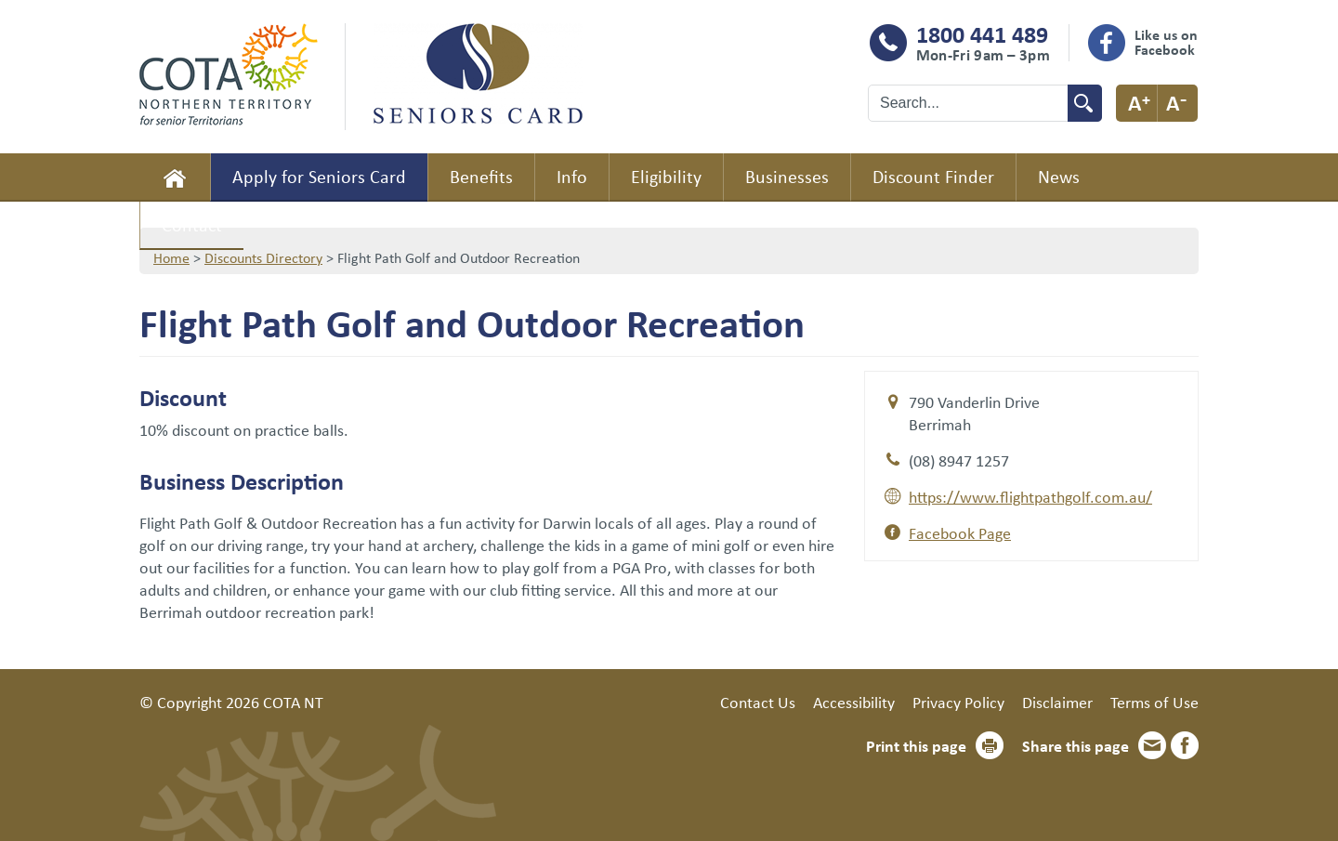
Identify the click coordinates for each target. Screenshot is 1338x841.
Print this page (916, 745)
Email (1152, 745)
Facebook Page (960, 532)
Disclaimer (1057, 701)
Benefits (481, 176)
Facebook (1185, 745)
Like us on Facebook (1166, 41)
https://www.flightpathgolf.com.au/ (1030, 496)
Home (174, 177)
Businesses (787, 176)
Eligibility (666, 176)
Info (572, 176)
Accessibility (854, 701)
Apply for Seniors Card (319, 176)
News (1059, 176)
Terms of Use (1154, 701)
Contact (192, 224)
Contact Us (757, 701)
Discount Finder (933, 176)
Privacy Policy (958, 701)
